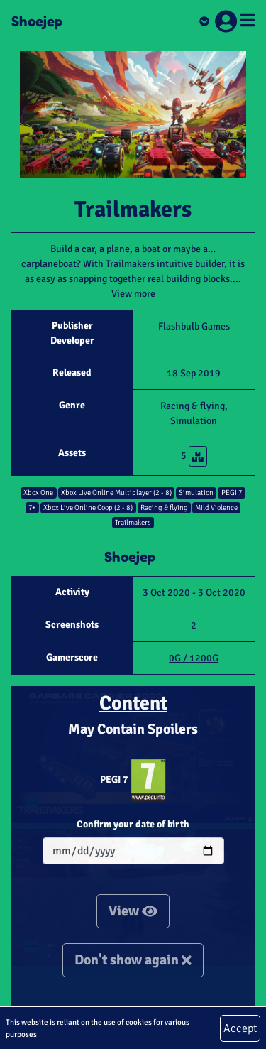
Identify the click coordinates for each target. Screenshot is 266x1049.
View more (133, 294)
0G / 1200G (193, 658)
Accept (240, 1028)
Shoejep (36, 21)
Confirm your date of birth (133, 824)
